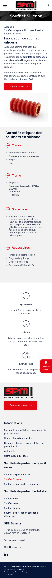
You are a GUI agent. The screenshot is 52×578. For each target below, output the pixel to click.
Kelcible (19, 569)
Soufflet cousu (11, 503)
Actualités (9, 451)
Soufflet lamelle (12, 508)
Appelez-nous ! (17, 540)
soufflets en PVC (24, 79)
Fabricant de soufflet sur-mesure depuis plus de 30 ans (25, 432)
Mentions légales (11, 572)
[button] (18, 86)
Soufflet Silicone (12, 479)
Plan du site (8, 575)
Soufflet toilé (11, 498)
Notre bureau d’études (16, 456)
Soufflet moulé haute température (22, 484)
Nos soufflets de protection (18, 438)
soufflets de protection (35, 57)
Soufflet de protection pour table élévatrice (21, 514)
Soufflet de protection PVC (18, 474)
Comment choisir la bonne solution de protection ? (24, 445)
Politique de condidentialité (33, 572)
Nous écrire (15, 547)
